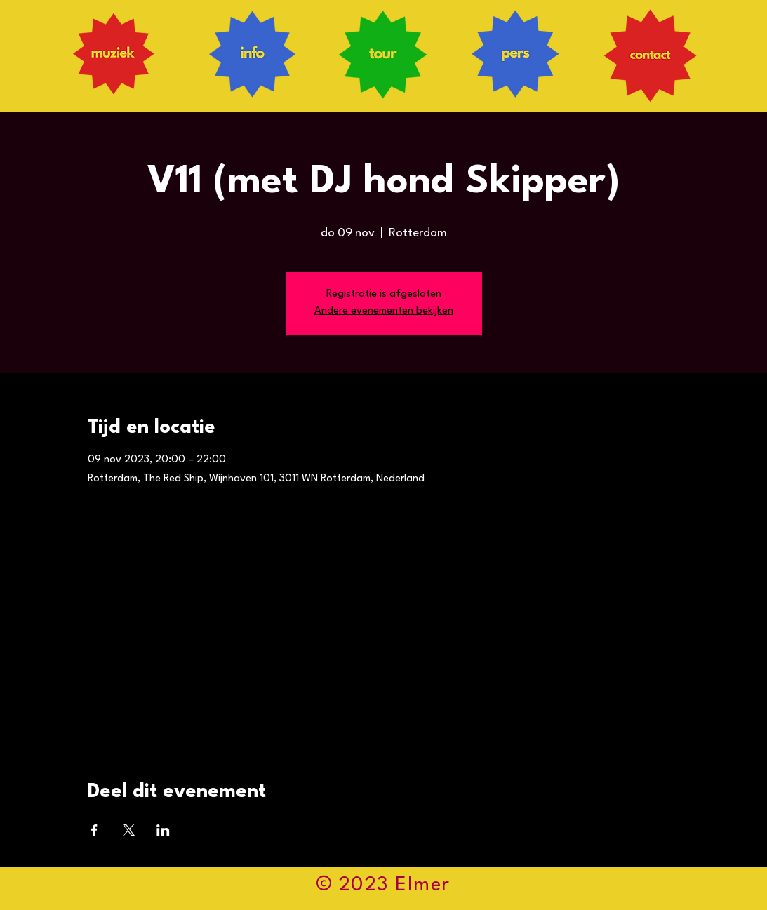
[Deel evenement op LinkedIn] (163, 830)
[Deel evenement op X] (128, 830)
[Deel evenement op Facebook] (94, 830)
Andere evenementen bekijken (383, 311)
